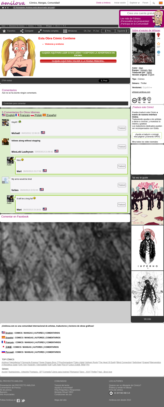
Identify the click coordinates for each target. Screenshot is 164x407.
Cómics (31, 26)
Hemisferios (15, 362)
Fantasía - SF (36, 372)
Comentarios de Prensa (10, 388)
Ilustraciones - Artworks (19, 372)
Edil (49, 365)
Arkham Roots (91, 362)
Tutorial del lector (62, 385)
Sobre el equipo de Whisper (146, 30)
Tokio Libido (79, 362)
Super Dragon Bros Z (48, 362)
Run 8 (64, 365)
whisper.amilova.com (141, 92)
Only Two (23, 365)
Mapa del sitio (61, 400)
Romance (74, 372)
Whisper (49, 26)
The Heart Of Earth (107, 362)
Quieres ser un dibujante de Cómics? (125, 385)
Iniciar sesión (120, 3)
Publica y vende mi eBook (120, 388)
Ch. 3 (57, 26)
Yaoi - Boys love (105, 372)
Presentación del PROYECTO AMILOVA (17, 385)
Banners (3, 392)
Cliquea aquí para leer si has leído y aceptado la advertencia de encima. (78, 54)
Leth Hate (57, 365)
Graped (146, 362)
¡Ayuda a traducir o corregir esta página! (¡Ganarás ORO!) (147, 135)
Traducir (121, 128)
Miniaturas (72, 31)
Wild (83, 365)
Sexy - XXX (85, 372)
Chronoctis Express (29, 362)
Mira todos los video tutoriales (145, 142)
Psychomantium (66, 362)
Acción (4, 372)
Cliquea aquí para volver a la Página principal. (78, 61)
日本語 (7, 347)
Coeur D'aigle (75, 365)
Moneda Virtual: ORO (64, 392)
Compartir (29, 31)
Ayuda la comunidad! (64, 388)
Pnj (88, 365)
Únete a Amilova (103, 3)
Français (22, 115)
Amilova (5, 362)
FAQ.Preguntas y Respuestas (67, 390)
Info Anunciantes (7, 394)
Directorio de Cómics (16, 26)
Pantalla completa (50, 31)
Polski (36, 115)
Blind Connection (124, 362)
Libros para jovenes (60, 372)
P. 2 (64, 26)
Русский (8, 352)
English (8, 115)
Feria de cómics (116, 390)
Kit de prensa (6, 390)
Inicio (3, 26)
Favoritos (11, 31)
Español (49, 115)
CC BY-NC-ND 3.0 (119, 393)
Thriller (39, 26)
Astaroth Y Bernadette (37, 365)
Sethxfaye (137, 362)
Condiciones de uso (63, 394)
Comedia (47, 372)
